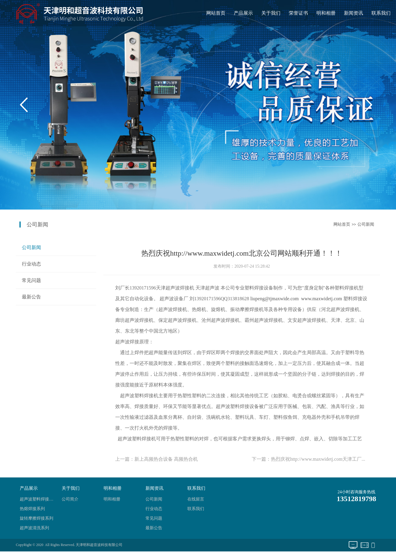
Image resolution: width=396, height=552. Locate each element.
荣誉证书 (298, 13)
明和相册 (326, 13)
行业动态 (31, 263)
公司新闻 (365, 224)
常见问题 (31, 280)
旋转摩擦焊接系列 (36, 518)
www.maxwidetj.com (321, 298)
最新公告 (31, 296)
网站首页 (215, 13)
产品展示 (243, 13)
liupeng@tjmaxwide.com (274, 298)
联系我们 (381, 13)
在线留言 (195, 499)
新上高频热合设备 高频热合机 (166, 459)
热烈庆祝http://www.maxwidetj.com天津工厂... (318, 459)
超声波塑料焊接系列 (38, 499)
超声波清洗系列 (34, 528)
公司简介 (70, 499)
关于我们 (270, 13)
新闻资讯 (353, 13)
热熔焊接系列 (32, 508)
